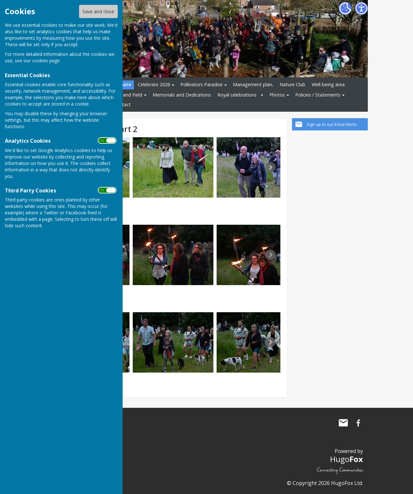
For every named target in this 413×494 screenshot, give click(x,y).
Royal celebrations (237, 95)
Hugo (346, 459)
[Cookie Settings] (345, 8)
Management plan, (253, 84)
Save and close (98, 11)
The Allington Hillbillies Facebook (358, 423)
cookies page (46, 60)
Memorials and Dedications (182, 95)
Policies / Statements (317, 95)
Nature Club (292, 84)
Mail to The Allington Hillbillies (343, 423)
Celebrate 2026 (154, 84)
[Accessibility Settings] (361, 8)
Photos (277, 95)
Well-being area (328, 84)
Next (270, 167)
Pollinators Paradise (201, 84)
